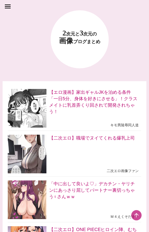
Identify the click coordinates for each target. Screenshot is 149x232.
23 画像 (79, 37)
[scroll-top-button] (136, 215)
